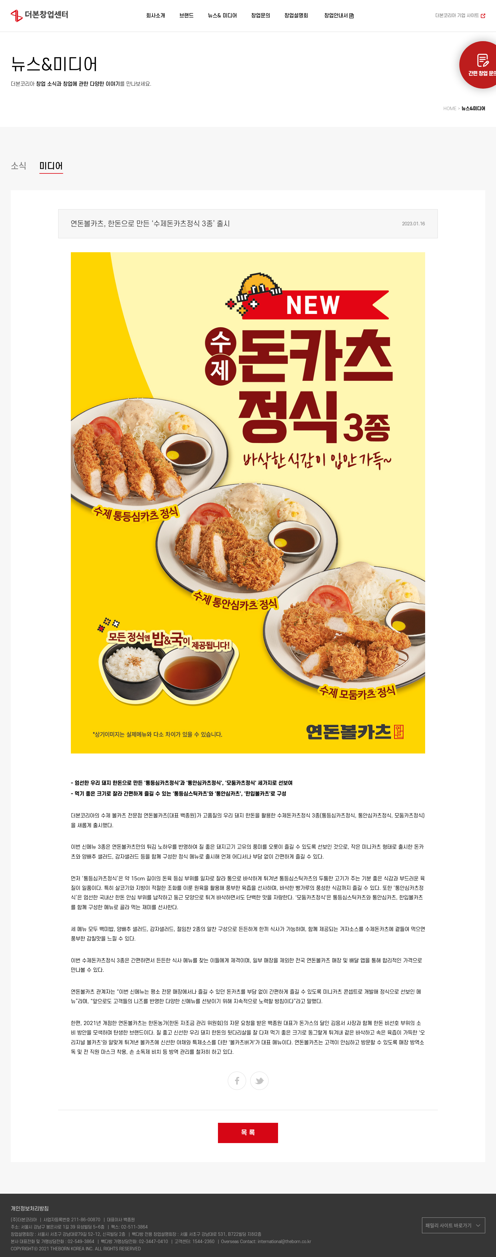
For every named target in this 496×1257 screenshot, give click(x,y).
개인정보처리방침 (30, 1208)
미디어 (51, 166)
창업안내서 (336, 16)
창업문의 (260, 16)
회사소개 (155, 16)
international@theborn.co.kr (284, 1241)
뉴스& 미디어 (222, 16)
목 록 (248, 1132)
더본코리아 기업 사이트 (457, 15)
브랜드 (186, 16)
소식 (19, 166)
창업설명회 (296, 16)
